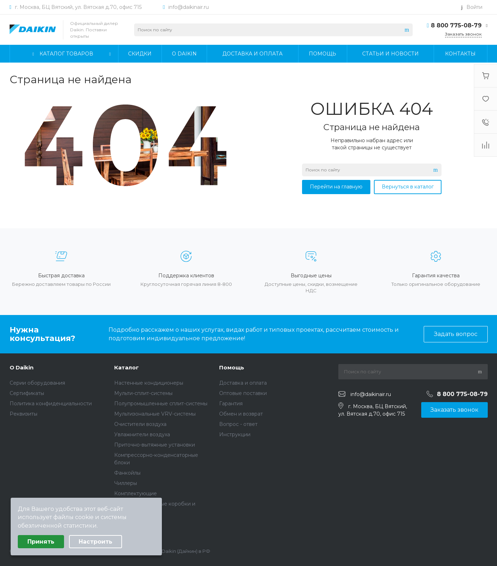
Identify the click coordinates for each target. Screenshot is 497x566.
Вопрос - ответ (238, 424)
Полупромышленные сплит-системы (160, 403)
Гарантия (231, 403)
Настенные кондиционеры (148, 383)
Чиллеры (125, 483)
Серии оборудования (37, 383)
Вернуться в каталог (408, 186)
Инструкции (234, 434)
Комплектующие (135, 493)
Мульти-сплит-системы (143, 393)
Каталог (126, 367)
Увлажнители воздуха (142, 434)
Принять (40, 541)
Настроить (95, 541)
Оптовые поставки (243, 393)
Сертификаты (27, 393)
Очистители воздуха (140, 424)
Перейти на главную (336, 186)
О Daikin (21, 367)
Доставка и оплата (243, 383)
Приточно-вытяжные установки (154, 445)
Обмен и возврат (241, 414)
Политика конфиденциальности (51, 403)
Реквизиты (23, 414)
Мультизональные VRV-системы (155, 414)
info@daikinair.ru (188, 7)
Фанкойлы (127, 473)
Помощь (231, 367)
